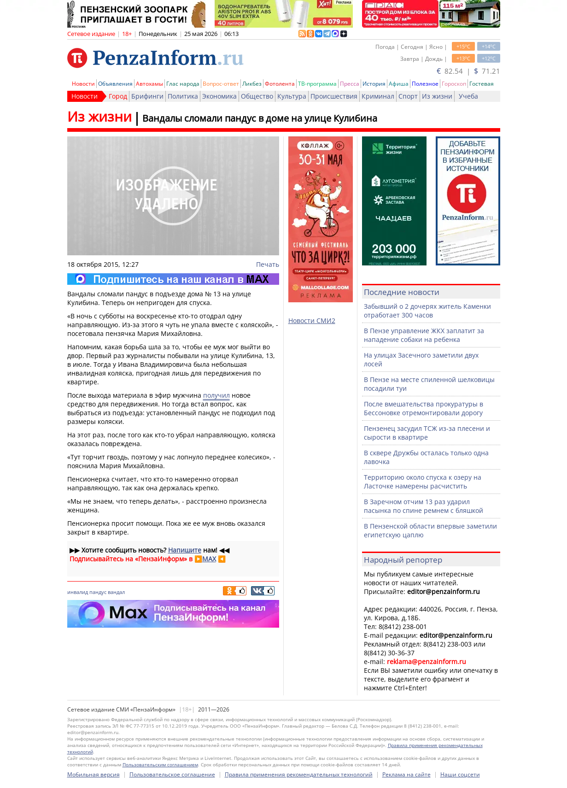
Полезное (425, 84)
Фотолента (280, 84)
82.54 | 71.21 (468, 71)
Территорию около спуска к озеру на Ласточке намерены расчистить (422, 481)
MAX (209, 558)
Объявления (115, 84)
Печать (267, 264)
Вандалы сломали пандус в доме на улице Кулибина (259, 118)
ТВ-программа (317, 84)
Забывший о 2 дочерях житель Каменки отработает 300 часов (427, 310)
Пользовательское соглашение (172, 774)
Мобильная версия (93, 774)
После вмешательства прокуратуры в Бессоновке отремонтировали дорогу (423, 408)
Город (118, 96)
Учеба (468, 96)
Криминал (378, 96)
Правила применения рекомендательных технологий (299, 774)
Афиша (399, 84)
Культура (291, 96)
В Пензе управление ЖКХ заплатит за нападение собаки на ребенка (424, 335)
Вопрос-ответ (221, 84)
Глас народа (182, 84)
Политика (183, 96)
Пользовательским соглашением (160, 764)
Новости (83, 84)
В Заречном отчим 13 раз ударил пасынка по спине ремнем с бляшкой (423, 506)
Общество (257, 96)
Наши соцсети (460, 774)
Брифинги (147, 96)
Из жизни (437, 96)
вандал (116, 591)
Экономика (219, 96)
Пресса (349, 84)
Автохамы (149, 84)
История (374, 84)
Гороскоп (454, 84)
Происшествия (333, 96)
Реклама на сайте (406, 774)
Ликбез (252, 84)
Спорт (408, 96)
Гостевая (481, 84)
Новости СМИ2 (311, 320)
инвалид (77, 591)
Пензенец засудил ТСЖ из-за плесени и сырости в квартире (427, 432)
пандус (97, 591)
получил (216, 395)
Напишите (184, 550)
